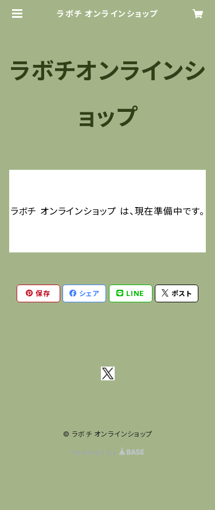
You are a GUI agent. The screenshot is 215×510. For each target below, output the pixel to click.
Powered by (107, 452)
